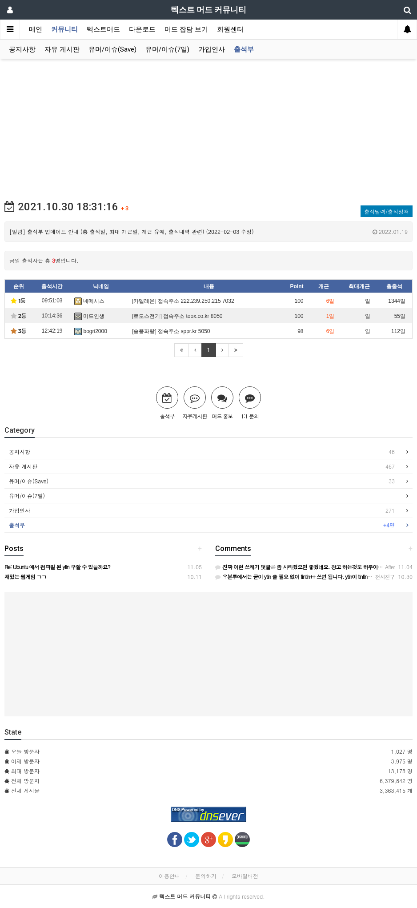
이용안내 (169, 876)
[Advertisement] (208, 125)
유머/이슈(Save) (112, 49)
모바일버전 (245, 876)
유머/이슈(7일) (167, 49)
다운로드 (142, 29)
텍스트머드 (103, 29)
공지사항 (22, 49)
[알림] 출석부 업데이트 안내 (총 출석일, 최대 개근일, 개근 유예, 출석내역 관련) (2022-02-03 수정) (208, 231)
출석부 (244, 49)
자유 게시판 (62, 49)
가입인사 (211, 49)
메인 (35, 29)
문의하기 (206, 876)
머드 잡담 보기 (186, 29)
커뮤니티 (64, 29)
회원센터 (230, 29)
